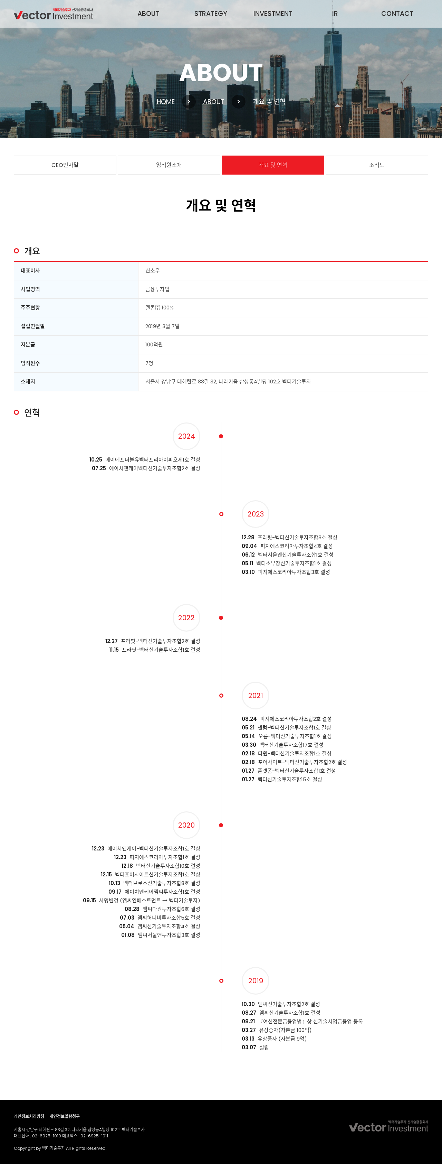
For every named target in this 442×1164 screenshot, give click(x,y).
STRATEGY (210, 13)
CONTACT (397, 13)
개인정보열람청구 (64, 1116)
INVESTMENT (272, 13)
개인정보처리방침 (29, 1116)
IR (335, 13)
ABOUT (148, 13)
